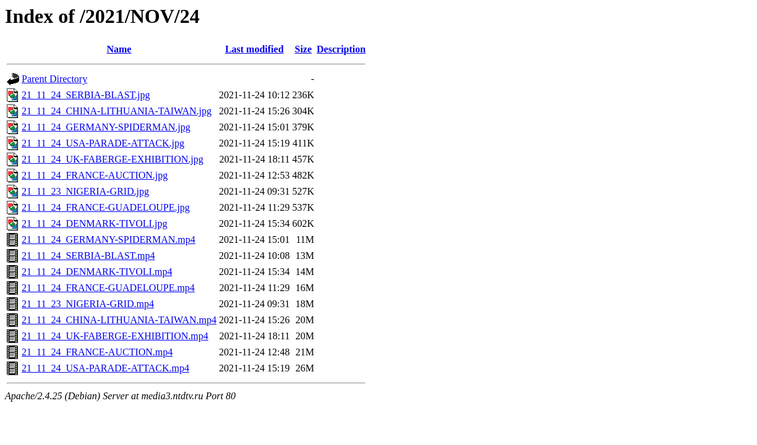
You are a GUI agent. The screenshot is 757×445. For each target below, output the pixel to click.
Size (303, 49)
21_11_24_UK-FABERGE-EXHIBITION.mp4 (115, 336)
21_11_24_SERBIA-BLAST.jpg (86, 95)
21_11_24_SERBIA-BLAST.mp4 (88, 255)
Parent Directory (54, 79)
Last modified (254, 49)
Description (341, 49)
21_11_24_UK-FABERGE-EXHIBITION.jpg (112, 159)
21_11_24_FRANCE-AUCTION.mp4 (97, 352)
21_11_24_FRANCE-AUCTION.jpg (95, 175)
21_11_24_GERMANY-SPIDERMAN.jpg (106, 127)
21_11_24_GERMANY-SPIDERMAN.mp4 (108, 239)
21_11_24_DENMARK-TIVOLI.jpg (94, 223)
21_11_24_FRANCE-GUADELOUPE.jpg (106, 207)
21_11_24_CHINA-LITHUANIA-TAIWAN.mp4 (119, 320)
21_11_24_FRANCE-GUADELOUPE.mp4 (108, 287)
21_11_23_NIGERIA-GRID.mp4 (88, 304)
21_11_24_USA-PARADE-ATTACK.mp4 (105, 368)
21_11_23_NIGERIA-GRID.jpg (85, 191)
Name (118, 49)
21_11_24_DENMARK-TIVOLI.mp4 (97, 271)
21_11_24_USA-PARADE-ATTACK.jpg (103, 143)
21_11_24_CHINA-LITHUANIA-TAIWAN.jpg (117, 111)
